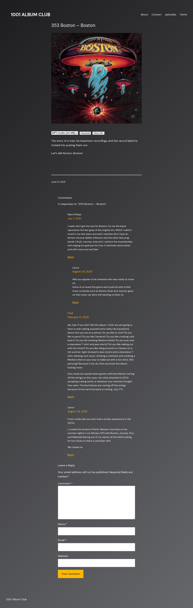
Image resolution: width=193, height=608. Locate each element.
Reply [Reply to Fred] (71, 396)
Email (62, 540)
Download (85, 133)
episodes (170, 14)
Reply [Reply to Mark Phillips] (71, 257)
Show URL (98, 133)
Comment (65, 483)
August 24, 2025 (82, 271)
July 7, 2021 (74, 218)
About (144, 14)
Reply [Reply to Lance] (75, 302)
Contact (156, 14)
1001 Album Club (30, 15)
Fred (70, 313)
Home (183, 14)
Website (63, 556)
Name (62, 524)
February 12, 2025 (78, 317)
